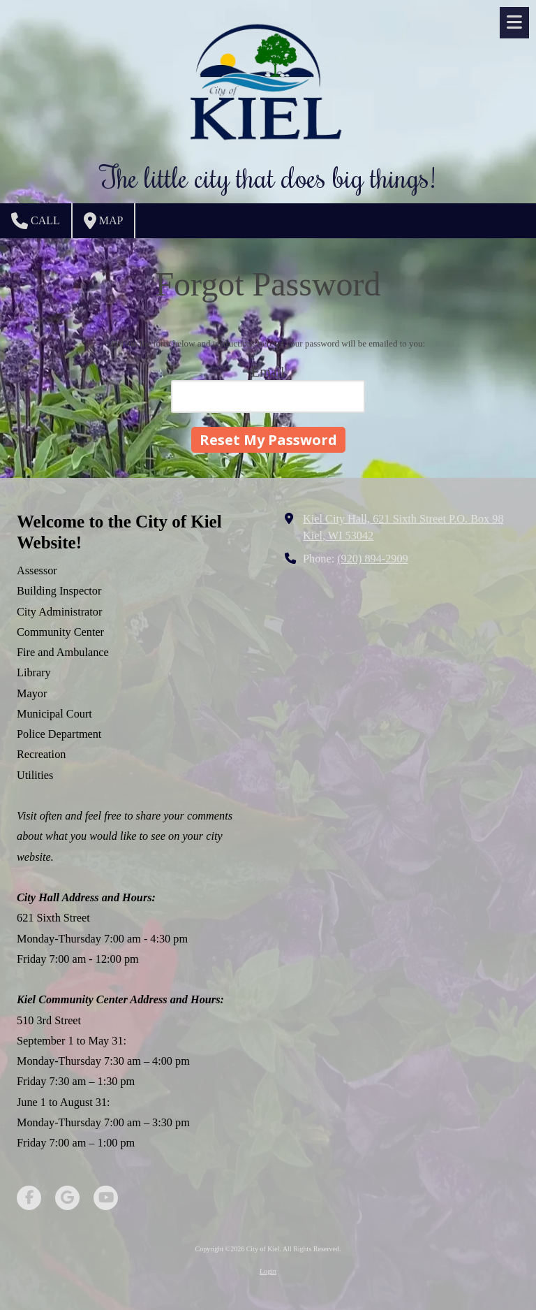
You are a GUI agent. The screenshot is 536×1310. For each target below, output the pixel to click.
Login (268, 1271)
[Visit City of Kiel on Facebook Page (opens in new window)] (29, 1198)
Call (35, 220)
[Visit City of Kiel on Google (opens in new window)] (67, 1198)
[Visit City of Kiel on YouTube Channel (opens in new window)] (106, 1198)
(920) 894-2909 (372, 559)
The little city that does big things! (268, 176)
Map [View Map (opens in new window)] (104, 220)
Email (268, 371)
